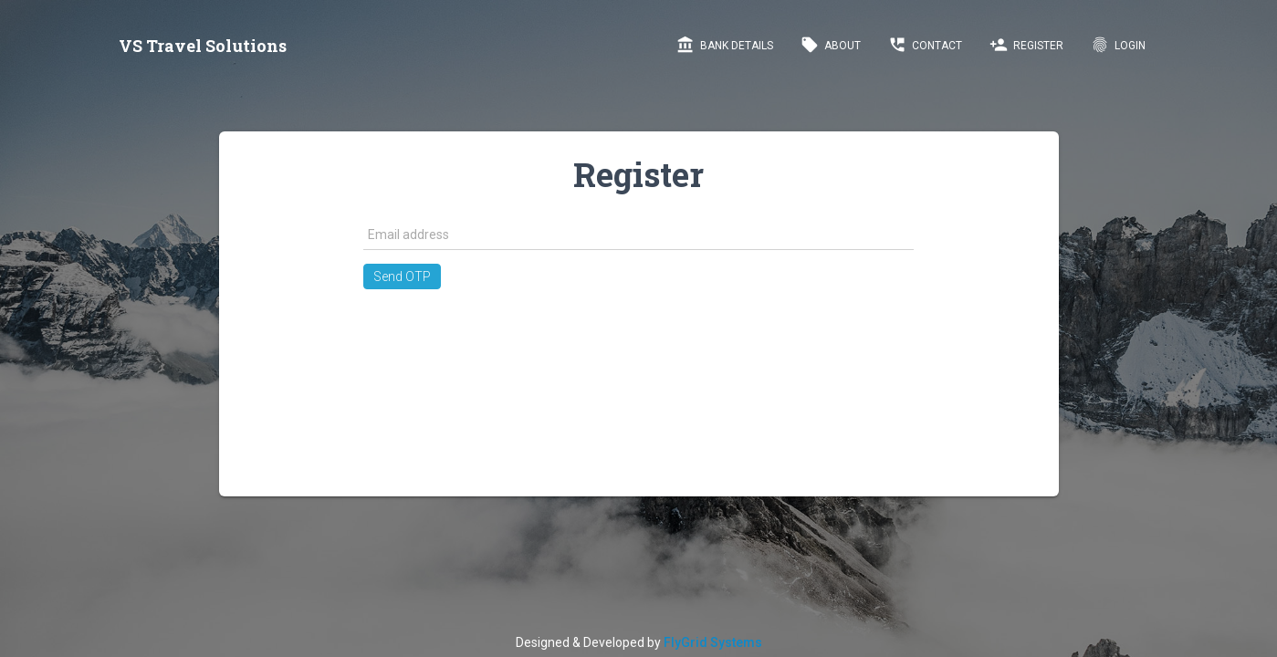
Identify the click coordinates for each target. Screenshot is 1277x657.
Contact (925, 45)
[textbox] (638, 234)
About (831, 45)
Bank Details (724, 45)
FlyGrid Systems (713, 642)
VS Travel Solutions (203, 46)
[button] (402, 276)
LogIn (1118, 45)
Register (1026, 45)
